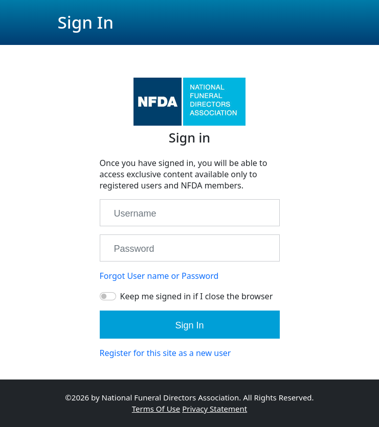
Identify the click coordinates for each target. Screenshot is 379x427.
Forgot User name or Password (159, 275)
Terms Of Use (156, 409)
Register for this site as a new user (165, 353)
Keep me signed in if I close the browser (196, 296)
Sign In (189, 325)
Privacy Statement (214, 409)
